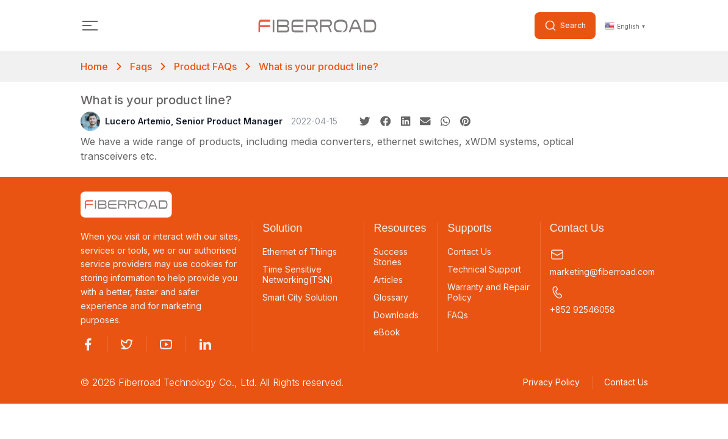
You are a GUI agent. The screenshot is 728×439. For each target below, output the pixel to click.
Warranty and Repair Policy (488, 292)
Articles (388, 280)
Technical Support (484, 269)
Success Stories (390, 257)
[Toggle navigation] (91, 26)
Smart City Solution (299, 297)
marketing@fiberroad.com (599, 262)
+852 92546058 (582, 300)
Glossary (390, 297)
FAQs (457, 315)
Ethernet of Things (299, 252)
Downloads (396, 315)
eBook (386, 333)
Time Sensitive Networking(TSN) (297, 275)
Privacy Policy (551, 383)
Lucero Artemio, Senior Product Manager (182, 121)
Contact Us (469, 252)
